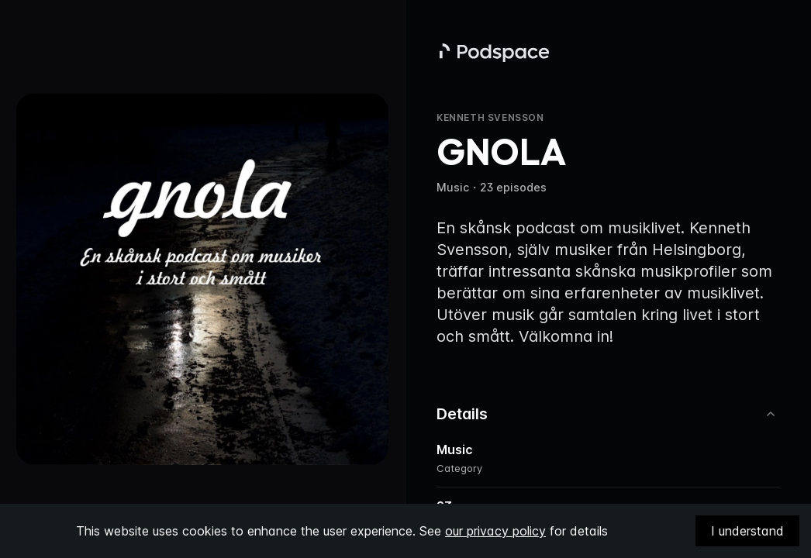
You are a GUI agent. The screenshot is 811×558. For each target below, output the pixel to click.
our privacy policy (495, 531)
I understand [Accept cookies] (747, 531)
